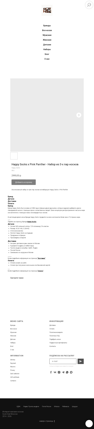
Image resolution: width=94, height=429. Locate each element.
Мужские (47, 35)
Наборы (47, 49)
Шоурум (74, 406)
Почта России (46, 406)
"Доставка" (41, 258)
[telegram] (63, 372)
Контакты (52, 346)
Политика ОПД (54, 336)
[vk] (55, 372)
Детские (47, 44)
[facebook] (51, 372)
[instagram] (59, 372)
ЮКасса (56, 406)
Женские (47, 40)
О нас (47, 59)
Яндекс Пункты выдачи (31, 406)
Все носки (47, 30)
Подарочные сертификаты (58, 343)
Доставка (52, 325)
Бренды (12, 325)
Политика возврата (56, 332)
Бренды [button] (47, 25)
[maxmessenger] (71, 372)
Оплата (51, 329)
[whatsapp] (67, 372)
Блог (47, 54)
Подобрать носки (55, 339)
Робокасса (65, 406)
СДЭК (18, 406)
